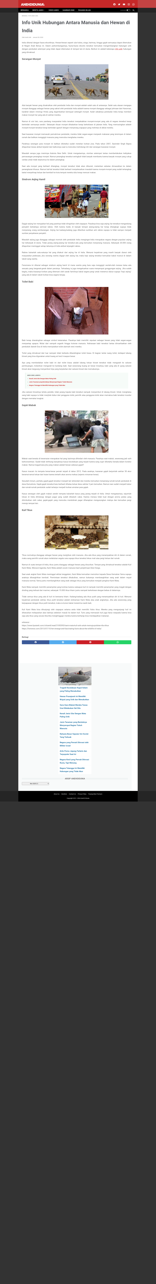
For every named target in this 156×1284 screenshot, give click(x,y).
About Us (56, 757)
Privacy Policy (82, 757)
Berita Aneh (39, 7)
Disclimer (64, 757)
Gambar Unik (70, 7)
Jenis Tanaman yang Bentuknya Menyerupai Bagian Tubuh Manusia (50, 428)
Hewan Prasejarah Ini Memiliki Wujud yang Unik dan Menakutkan (119, 45)
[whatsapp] (87, 736)
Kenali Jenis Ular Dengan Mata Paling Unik (42, 425)
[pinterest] (68, 736)
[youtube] (122, 2)
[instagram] (127, 2)
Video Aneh (55, 7)
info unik (48, 53)
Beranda (26, 7)
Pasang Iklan (85, 7)
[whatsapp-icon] (132, 2)
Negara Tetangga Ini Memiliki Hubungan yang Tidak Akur (47, 431)
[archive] (117, 132)
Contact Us (72, 757)
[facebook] (113, 2)
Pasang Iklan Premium (95, 757)
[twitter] (118, 2)
